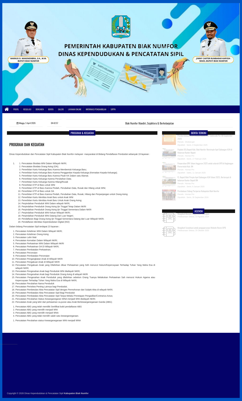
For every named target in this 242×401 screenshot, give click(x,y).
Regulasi (27, 109)
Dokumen (40, 109)
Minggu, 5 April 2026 (26, 123)
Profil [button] (16, 109)
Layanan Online (74, 109)
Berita (51, 109)
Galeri (61, 109)
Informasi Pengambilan (96, 109)
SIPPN (113, 109)
